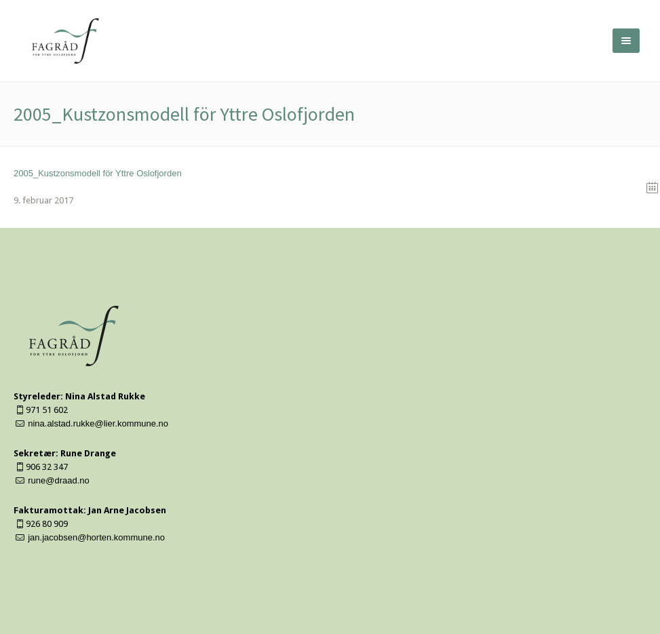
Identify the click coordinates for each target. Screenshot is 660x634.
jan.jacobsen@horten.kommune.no (96, 537)
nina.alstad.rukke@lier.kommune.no (98, 423)
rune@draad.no (59, 480)
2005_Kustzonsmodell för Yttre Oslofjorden (98, 173)
